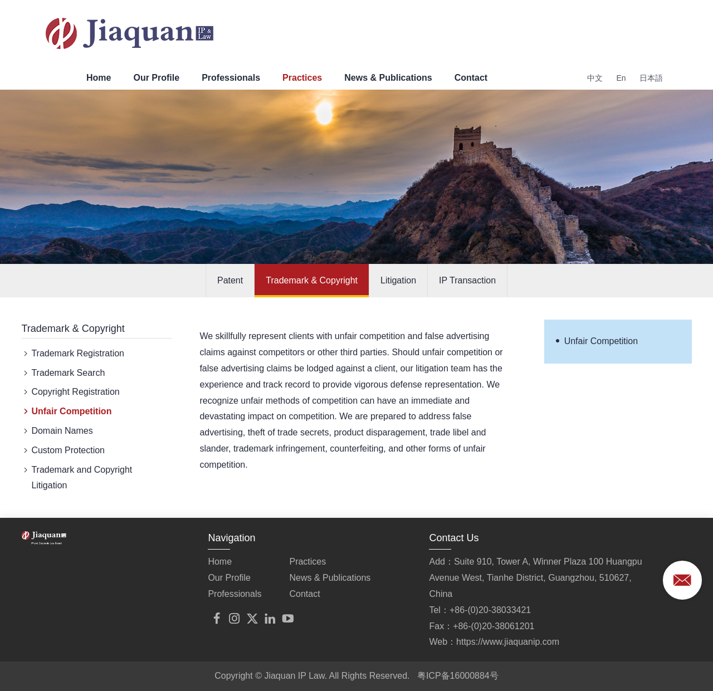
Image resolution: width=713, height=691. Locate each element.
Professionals (231, 77)
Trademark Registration (72, 354)
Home (98, 77)
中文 (595, 77)
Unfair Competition (66, 412)
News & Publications (388, 77)
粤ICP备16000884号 (458, 675)
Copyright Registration (70, 392)
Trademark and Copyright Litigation (76, 476)
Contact (471, 77)
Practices (302, 77)
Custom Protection (63, 451)
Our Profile (156, 77)
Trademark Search (63, 373)
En (621, 77)
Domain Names (56, 431)
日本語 (651, 77)
